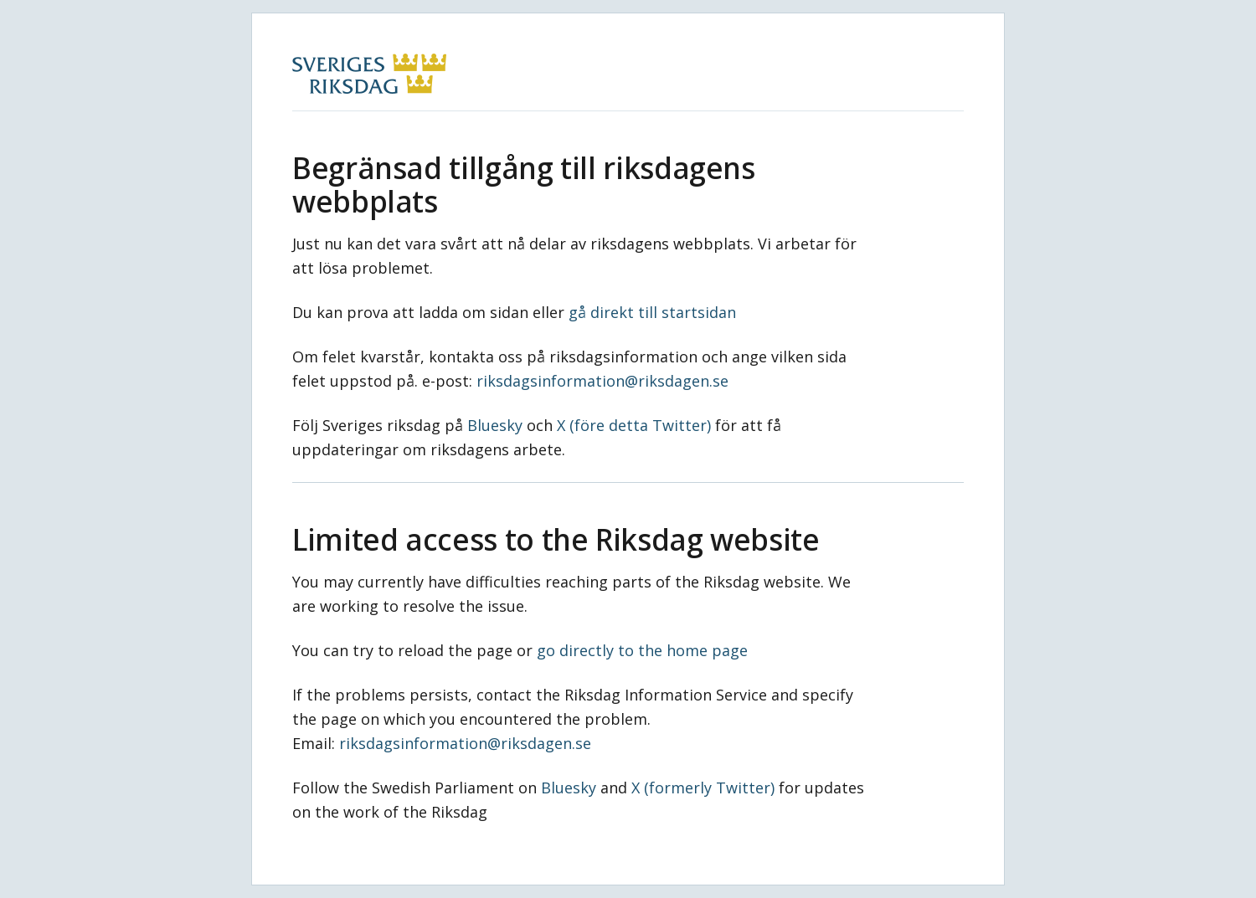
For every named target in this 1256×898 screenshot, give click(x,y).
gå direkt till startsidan (652, 312)
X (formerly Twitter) (703, 787)
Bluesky (494, 425)
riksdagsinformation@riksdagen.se (602, 381)
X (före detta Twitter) (634, 425)
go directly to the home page (642, 650)
